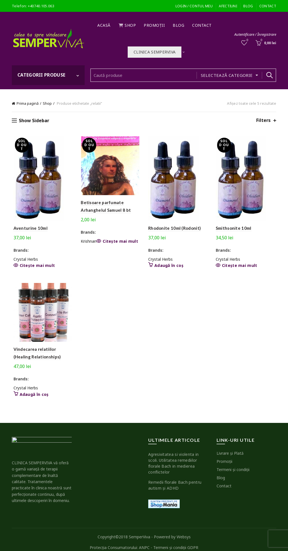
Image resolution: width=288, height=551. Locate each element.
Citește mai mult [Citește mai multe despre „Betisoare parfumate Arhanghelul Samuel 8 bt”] (120, 242)
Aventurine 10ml (29, 228)
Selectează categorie (227, 75)
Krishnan (88, 242)
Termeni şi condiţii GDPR (175, 542)
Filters (263, 120)
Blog (248, 6)
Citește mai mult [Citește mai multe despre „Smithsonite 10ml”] (240, 265)
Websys (184, 531)
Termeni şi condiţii (233, 464)
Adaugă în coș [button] (193, 259)
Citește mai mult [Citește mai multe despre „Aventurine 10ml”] (35, 265)
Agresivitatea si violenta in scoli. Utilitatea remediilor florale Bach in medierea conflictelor (173, 457)
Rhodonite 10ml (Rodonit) (174, 228)
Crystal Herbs (24, 259)
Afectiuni (228, 6)
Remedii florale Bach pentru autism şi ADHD (174, 479)
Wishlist (247, 40)
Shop (127, 25)
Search (269, 75)
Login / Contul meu (194, 6)
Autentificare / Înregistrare (255, 34)
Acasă (104, 25)
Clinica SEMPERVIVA (155, 52)
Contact (267, 6)
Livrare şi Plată (230, 447)
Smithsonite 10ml (234, 228)
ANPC (144, 542)
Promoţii (154, 25)
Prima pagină (28, 103)
